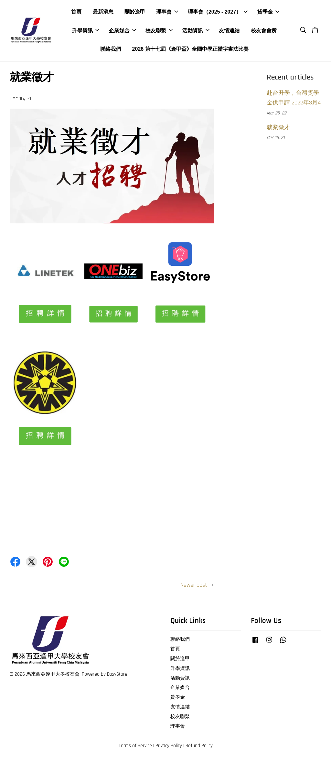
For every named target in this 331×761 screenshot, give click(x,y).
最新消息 (103, 12)
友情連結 (229, 31)
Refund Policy (199, 747)
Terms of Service (135, 747)
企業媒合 (122, 31)
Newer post (194, 586)
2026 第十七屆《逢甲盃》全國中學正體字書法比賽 (190, 49)
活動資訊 (195, 31)
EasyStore (117, 675)
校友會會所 (264, 31)
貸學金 (268, 12)
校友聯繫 (159, 31)
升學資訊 (85, 31)
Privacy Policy (168, 747)
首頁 (76, 12)
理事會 (167, 12)
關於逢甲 (134, 12)
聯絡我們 (110, 49)
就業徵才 (278, 128)
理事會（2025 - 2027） (218, 12)
